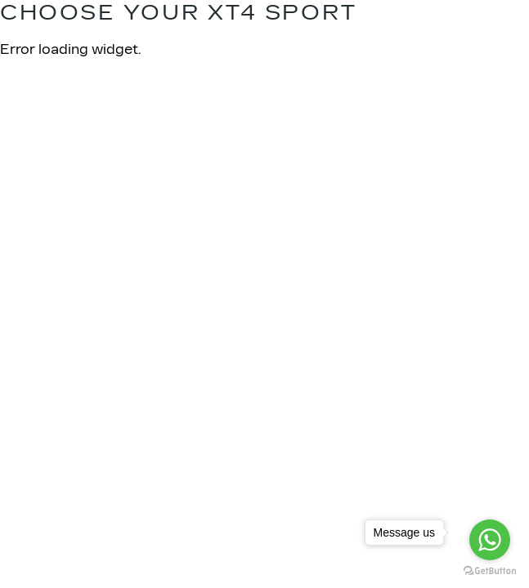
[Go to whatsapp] (489, 539)
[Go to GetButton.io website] (490, 571)
